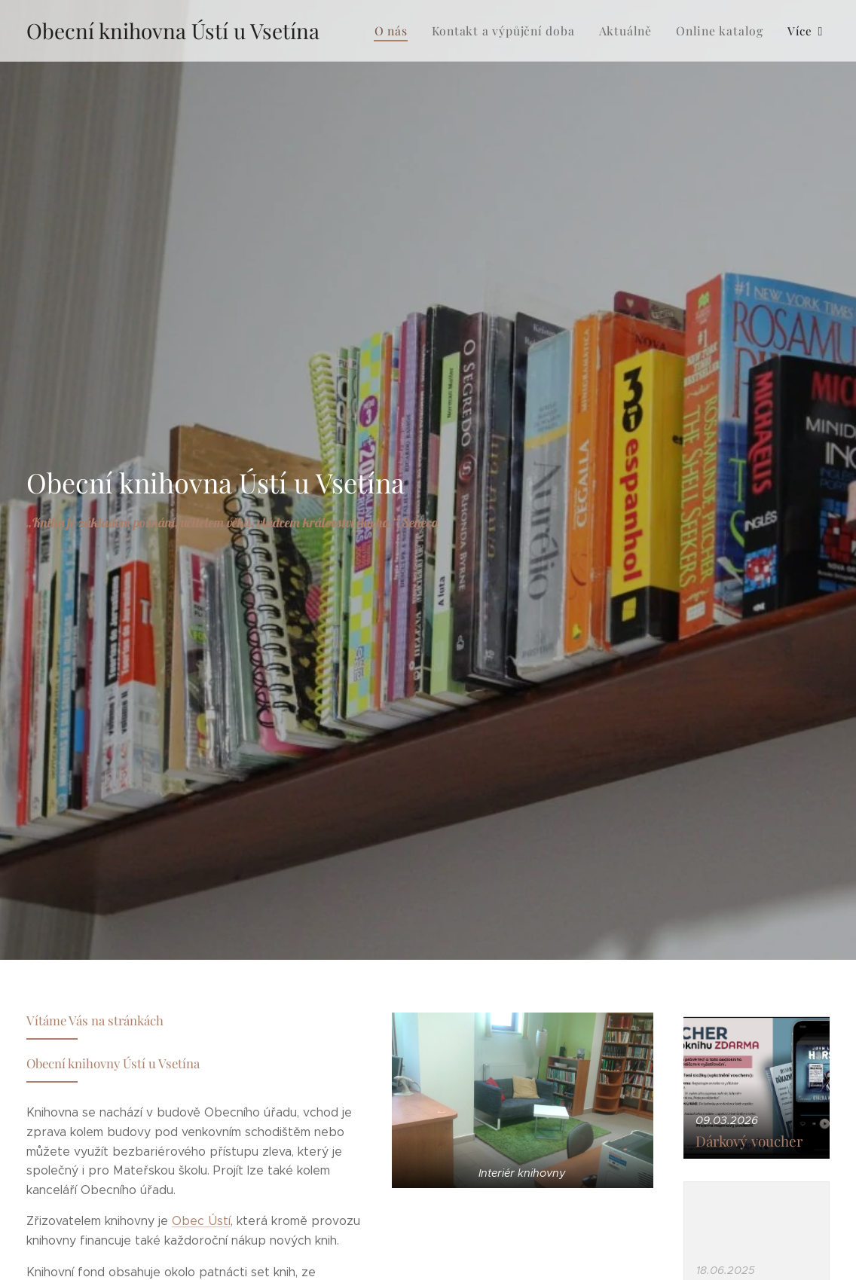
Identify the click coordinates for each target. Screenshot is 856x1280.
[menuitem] (408, 31)
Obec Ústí (201, 1221)
